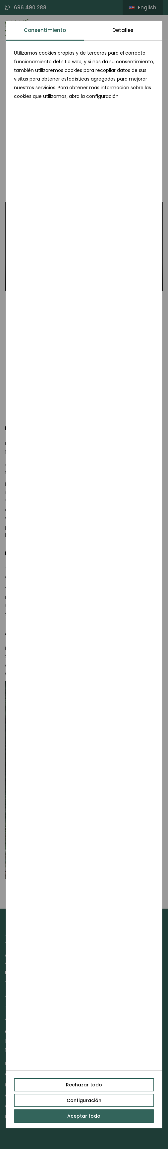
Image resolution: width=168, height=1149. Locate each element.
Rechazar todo (84, 1084)
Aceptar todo (83, 1116)
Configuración (84, 1100)
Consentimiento (45, 30)
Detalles (123, 30)
